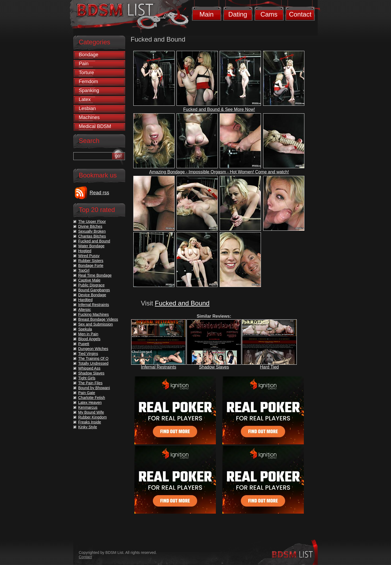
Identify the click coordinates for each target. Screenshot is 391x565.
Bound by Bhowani (94, 388)
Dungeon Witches (93, 349)
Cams (269, 14)
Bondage (88, 54)
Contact (300, 14)
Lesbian (87, 108)
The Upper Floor (92, 221)
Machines (89, 117)
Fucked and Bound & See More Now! (219, 109)
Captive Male (89, 280)
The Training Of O (93, 358)
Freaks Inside (89, 422)
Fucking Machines (93, 314)
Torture (86, 72)
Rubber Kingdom (92, 417)
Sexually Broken (92, 231)
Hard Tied (269, 367)
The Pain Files (90, 383)
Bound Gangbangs (94, 290)
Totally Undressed (93, 363)
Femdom (88, 81)
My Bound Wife (91, 412)
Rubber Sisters (90, 260)
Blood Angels (89, 339)
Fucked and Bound (182, 303)
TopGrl (83, 270)
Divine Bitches (90, 226)
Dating (237, 14)
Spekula (85, 329)
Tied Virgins (88, 353)
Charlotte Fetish (91, 397)
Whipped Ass (89, 368)
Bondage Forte (90, 265)
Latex (85, 99)
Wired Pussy (89, 256)
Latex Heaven (90, 402)
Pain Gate (86, 393)
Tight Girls (86, 378)
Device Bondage (92, 295)
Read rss (99, 192)
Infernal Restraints (158, 367)
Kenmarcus (87, 407)
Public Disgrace (91, 285)
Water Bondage (91, 246)
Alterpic (84, 309)
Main (206, 14)
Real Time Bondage (95, 275)
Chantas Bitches (92, 236)
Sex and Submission (95, 324)
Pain (84, 63)
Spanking (89, 90)
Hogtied (84, 251)
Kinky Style (87, 427)
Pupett (83, 344)
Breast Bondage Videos (98, 319)
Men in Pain (88, 334)
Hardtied (85, 300)
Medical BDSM (95, 126)
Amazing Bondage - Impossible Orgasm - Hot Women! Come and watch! (219, 172)
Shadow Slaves (214, 367)
